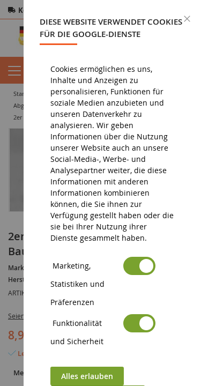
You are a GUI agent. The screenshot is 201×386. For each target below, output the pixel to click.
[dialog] (112, 193)
